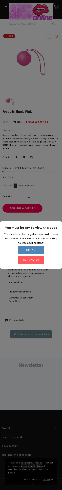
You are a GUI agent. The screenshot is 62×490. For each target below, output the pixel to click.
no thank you (31, 260)
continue (31, 250)
